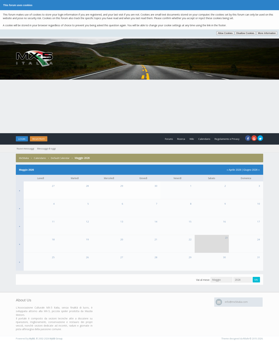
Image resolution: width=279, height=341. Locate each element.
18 (53, 239)
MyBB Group (56, 338)
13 (121, 221)
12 (87, 221)
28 (87, 185)
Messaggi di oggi (47, 148)
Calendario (199, 139)
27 (53, 185)
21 (155, 239)
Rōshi (246, 338)
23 (226, 237)
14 (155, 221)
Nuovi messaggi (26, 148)
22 (190, 239)
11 (53, 221)
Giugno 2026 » (251, 169)
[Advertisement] (139, 106)
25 (53, 257)
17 (258, 221)
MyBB (32, 338)
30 (155, 185)
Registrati (44, 139)
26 (87, 257)
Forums (157, 139)
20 (121, 239)
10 (258, 203)
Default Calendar (61, 158)
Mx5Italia (24, 158)
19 (87, 239)
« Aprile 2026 (234, 169)
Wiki (184, 139)
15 (190, 221)
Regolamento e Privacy (224, 139)
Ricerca (172, 139)
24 (258, 239)
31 (258, 257)
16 (224, 221)
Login (23, 139)
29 (121, 185)
